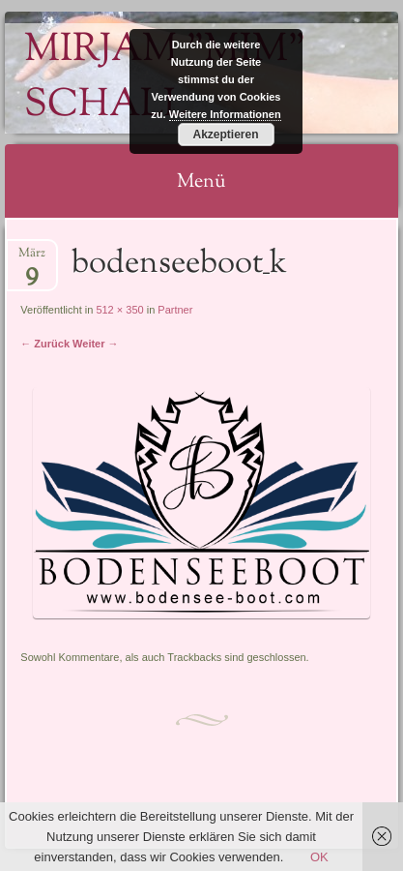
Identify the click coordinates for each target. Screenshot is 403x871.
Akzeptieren (225, 134)
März (31, 259)
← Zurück (45, 343)
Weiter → (95, 343)
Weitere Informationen (225, 114)
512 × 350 (119, 309)
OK (319, 857)
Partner (175, 309)
